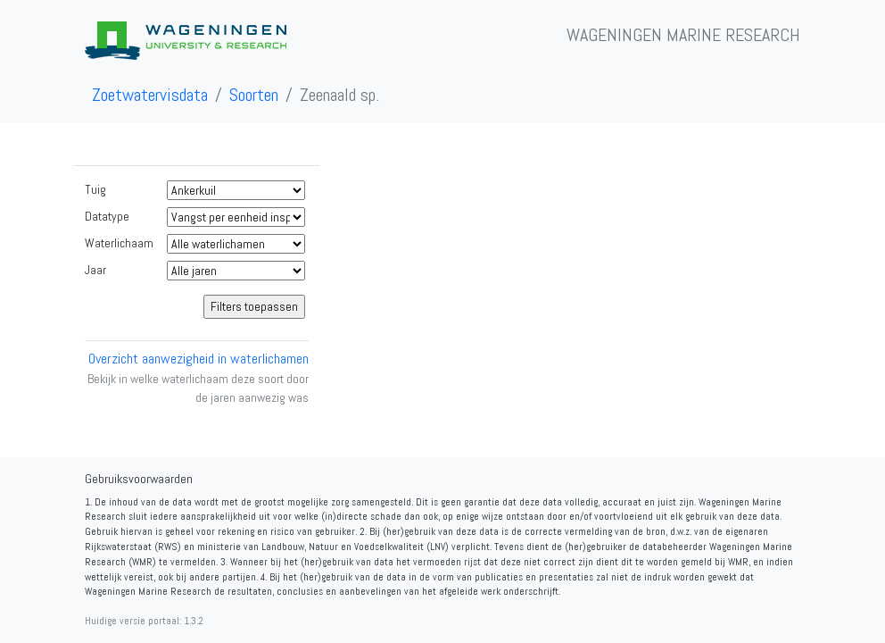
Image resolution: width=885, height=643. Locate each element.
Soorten (253, 94)
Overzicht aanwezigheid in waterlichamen (198, 358)
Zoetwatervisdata (150, 94)
